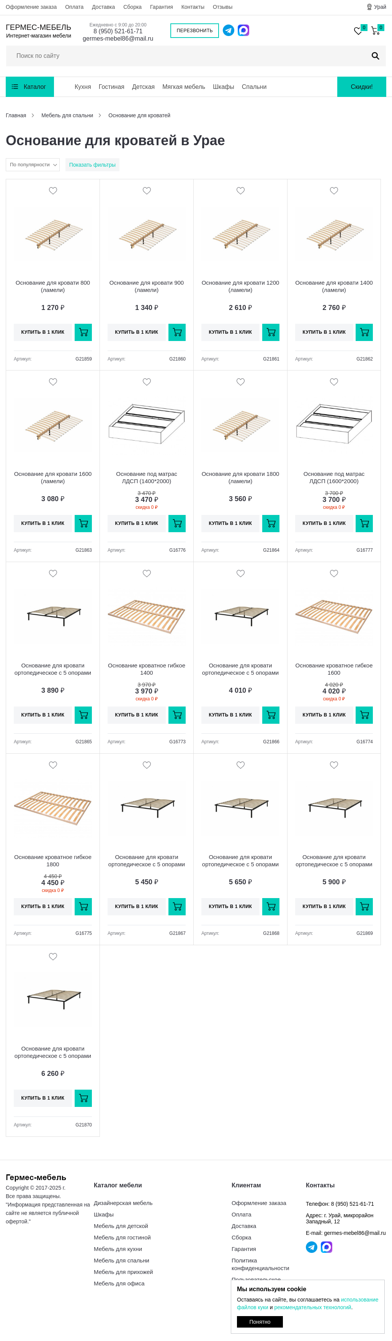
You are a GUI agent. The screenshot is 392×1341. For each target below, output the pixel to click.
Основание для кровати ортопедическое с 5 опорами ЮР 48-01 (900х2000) (240, 672)
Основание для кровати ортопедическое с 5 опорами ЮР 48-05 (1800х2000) (53, 1055)
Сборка (132, 7)
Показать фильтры (92, 165)
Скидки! (361, 87)
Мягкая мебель (183, 87)
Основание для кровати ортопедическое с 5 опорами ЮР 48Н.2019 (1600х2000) (334, 864)
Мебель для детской (121, 1226)
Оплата (74, 7)
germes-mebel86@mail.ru (118, 38)
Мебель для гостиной (122, 1237)
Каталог (35, 87)
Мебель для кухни (118, 1249)
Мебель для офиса (119, 1283)
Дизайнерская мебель (123, 1203)
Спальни (254, 87)
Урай (380, 7)
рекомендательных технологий (312, 1307)
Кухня (83, 87)
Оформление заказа (31, 7)
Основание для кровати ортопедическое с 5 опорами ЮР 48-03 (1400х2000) (240, 864)
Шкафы (223, 87)
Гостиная (111, 87)
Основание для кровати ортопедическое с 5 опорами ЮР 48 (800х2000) (53, 672)
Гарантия (161, 7)
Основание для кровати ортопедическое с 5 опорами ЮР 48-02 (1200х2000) (146, 864)
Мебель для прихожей (123, 1272)
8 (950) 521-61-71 (117, 31)
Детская (143, 87)
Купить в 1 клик (43, 332)
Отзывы (222, 7)
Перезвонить (195, 30)
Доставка (103, 7)
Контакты (192, 7)
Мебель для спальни (121, 1260)
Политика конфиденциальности (260, 1264)
